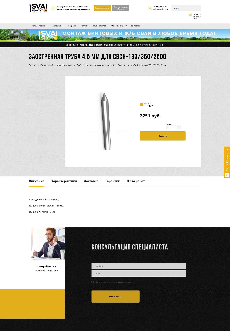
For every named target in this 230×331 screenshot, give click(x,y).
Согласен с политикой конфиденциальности (114, 285)
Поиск (199, 8)
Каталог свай (39, 26)
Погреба (75, 26)
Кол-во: (168, 127)
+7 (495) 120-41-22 (159, 7)
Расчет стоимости (44, 158)
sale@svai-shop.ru (160, 9)
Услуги (88, 26)
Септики (58, 26)
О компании (124, 26)
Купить (163, 138)
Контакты (143, 26)
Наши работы (104, 26)
